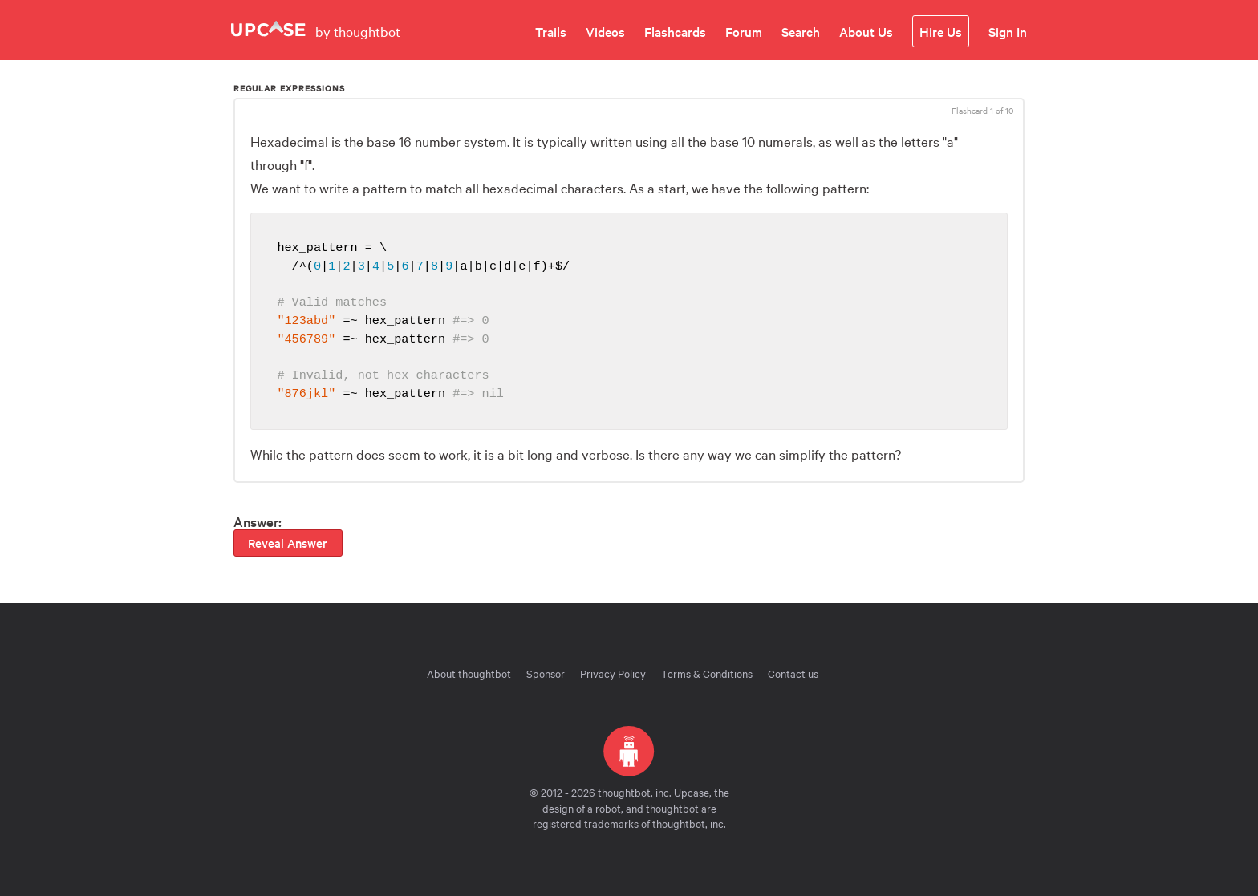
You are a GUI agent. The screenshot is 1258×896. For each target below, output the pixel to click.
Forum (743, 31)
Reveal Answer (287, 542)
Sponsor (545, 673)
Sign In (1007, 31)
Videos (605, 31)
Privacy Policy (613, 673)
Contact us (793, 673)
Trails (550, 31)
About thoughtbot (469, 673)
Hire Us (940, 31)
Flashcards (675, 31)
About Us (866, 31)
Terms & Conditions (707, 673)
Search (800, 31)
